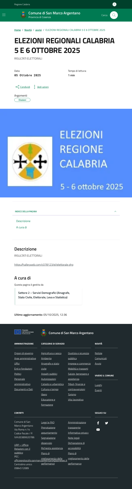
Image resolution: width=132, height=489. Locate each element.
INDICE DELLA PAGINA (66, 211)
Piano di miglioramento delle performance (51, 458)
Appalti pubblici (49, 374)
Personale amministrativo (22, 381)
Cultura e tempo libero (49, 391)
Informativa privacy (78, 433)
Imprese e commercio (79, 363)
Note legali (74, 438)
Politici (17, 374)
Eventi (98, 390)
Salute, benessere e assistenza (78, 376)
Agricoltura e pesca (51, 353)
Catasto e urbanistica (52, 384)
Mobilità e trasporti (78, 369)
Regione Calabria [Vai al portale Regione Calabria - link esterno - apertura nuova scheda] (22, 4)
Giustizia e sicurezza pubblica (78, 355)
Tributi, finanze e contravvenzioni (76, 386)
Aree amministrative (25, 358)
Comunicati (101, 358)
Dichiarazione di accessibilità (76, 445)
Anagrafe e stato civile (50, 366)
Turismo (72, 394)
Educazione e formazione (48, 402)
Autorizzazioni (48, 379)
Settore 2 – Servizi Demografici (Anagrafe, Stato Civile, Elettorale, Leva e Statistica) (44, 295)
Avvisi (98, 363)
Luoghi (98, 385)
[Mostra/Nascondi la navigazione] (4, 15)
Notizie (98, 353)
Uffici (17, 363)
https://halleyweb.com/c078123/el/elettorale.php (43, 264)
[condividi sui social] (22, 86)
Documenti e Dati (23, 389)
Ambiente (46, 358)
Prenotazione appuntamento (49, 430)
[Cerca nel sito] (114, 15)
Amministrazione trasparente (77, 424)
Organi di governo (23, 353)
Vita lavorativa (75, 399)
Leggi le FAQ (48, 422)
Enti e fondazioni (23, 369)
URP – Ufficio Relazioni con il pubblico (22, 449)
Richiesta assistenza (52, 448)
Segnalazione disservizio (48, 440)
